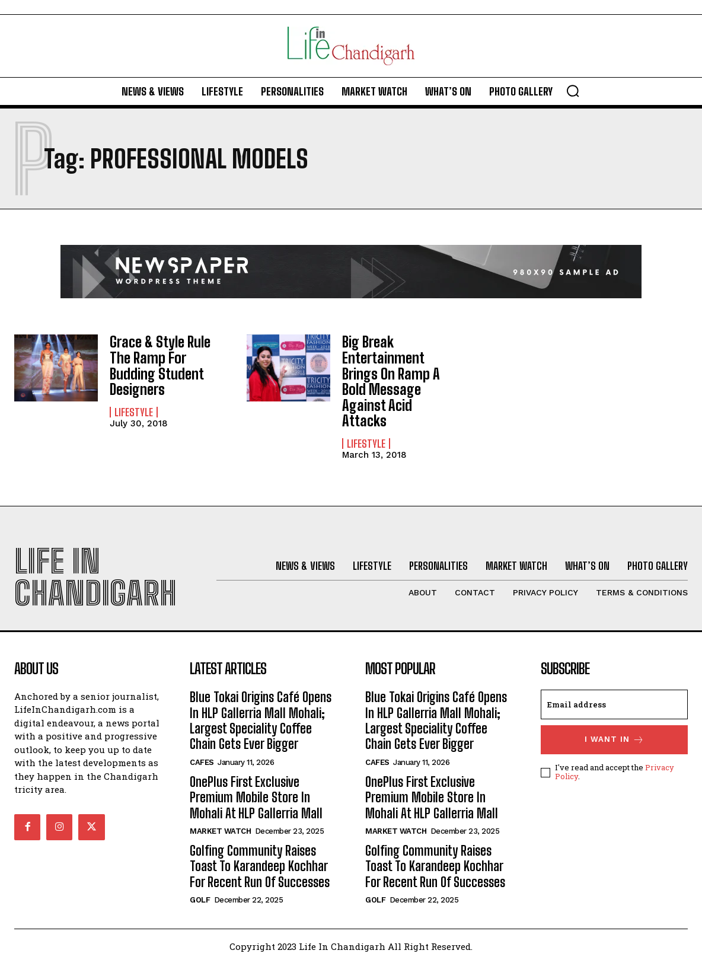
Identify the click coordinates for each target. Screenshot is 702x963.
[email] (614, 704)
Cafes (202, 761)
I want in (614, 739)
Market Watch (220, 830)
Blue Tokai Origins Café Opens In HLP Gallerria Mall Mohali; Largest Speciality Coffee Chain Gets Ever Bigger (260, 719)
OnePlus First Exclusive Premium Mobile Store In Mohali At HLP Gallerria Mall (258, 797)
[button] (573, 90)
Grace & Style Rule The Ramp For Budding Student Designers (160, 365)
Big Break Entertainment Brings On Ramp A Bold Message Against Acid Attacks (391, 381)
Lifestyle (133, 411)
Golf (200, 899)
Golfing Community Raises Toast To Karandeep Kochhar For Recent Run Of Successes (260, 865)
